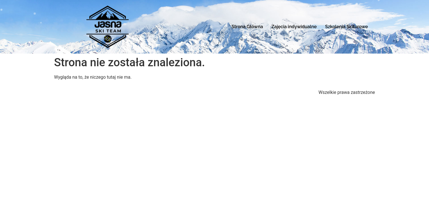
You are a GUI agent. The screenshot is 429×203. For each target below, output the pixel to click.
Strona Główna (247, 26)
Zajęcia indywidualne (294, 26)
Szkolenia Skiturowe (346, 26)
